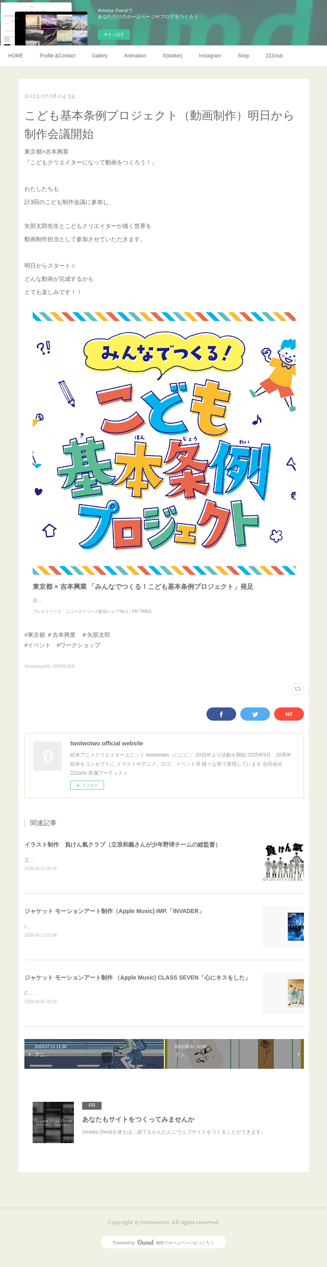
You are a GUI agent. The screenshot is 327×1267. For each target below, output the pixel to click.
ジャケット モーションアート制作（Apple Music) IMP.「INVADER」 (114, 920)
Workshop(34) (37, 674)
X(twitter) (172, 56)
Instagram (210, 56)
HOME (15, 56)
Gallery (100, 56)
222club (274, 56)
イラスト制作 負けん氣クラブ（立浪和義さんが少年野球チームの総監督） (122, 852)
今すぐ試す (114, 34)
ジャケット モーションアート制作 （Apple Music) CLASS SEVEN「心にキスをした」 (137, 987)
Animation (135, 56)
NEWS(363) (64, 674)
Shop (243, 56)
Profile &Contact (58, 56)
